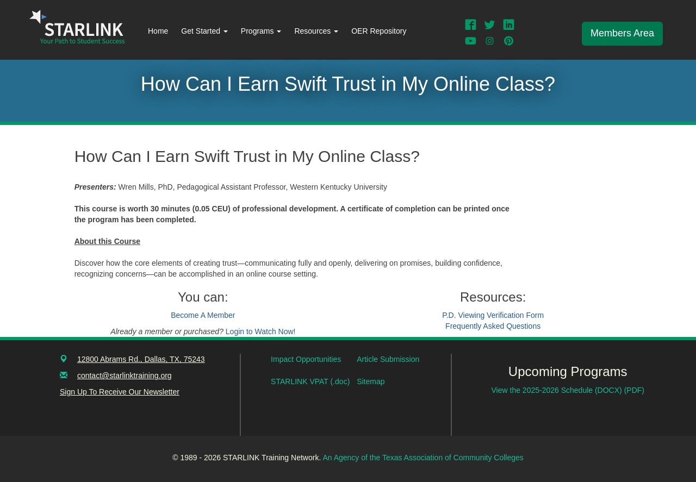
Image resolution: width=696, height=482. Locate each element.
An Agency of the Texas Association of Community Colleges (422, 457)
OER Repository (378, 31)
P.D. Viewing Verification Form (493, 315)
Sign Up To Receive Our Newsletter (119, 391)
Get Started (204, 31)
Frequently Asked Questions (492, 326)
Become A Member (203, 315)
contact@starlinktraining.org (124, 375)
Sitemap (370, 381)
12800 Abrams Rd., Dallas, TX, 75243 (141, 359)
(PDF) (634, 390)
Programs (261, 31)
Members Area (622, 33)
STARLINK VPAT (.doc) (310, 381)
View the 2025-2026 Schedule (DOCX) (558, 390)
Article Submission (388, 359)
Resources (316, 31)
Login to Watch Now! (261, 331)
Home (158, 31)
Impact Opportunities (306, 359)
